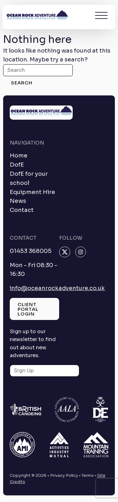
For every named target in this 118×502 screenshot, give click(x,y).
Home (18, 155)
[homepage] (37, 17)
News (18, 200)
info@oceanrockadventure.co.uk (57, 288)
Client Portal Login (28, 309)
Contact (22, 210)
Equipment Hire (32, 192)
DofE (17, 164)
